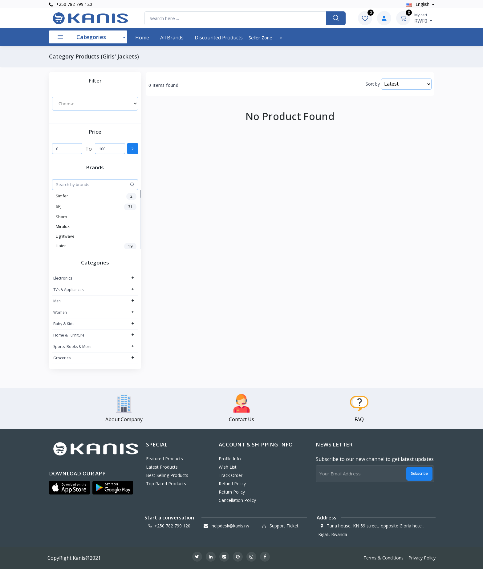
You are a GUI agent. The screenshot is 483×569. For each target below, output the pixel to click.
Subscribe (419, 473)
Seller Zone (261, 37)
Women (60, 312)
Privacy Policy (422, 558)
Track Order (230, 475)
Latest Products (162, 467)
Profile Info (230, 459)
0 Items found (163, 85)
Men (57, 301)
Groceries (62, 358)
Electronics (62, 278)
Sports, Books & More (72, 346)
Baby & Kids (63, 323)
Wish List (228, 467)
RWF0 (423, 18)
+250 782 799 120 (70, 4)
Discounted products (219, 37)
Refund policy (232, 483)
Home (142, 37)
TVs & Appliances (68, 289)
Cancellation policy (237, 500)
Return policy (232, 492)
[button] (69, 488)
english (418, 4)
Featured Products (164, 459)
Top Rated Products (166, 483)
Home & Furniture (68, 335)
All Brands (172, 37)
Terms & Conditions (383, 558)
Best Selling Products (167, 475)
